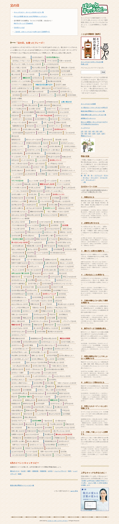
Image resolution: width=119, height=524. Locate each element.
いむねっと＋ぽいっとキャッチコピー (57, 520)
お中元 (50, 471)
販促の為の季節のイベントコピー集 (22, 485)
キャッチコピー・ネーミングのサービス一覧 (29, 12)
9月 (90, 133)
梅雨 (28, 471)
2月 (86, 131)
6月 (101, 131)
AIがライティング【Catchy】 (23, 23)
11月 (98, 133)
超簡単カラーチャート (88, 118)
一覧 (84, 182)
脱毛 (69, 471)
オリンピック (90, 180)
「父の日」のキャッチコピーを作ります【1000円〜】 (32, 32)
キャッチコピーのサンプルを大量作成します (95, 62)
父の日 (23, 471)
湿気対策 (35, 471)
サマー (106, 175)
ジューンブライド (60, 471)
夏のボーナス (14, 471)
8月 (86, 133)
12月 (103, 133)
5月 (97, 131)
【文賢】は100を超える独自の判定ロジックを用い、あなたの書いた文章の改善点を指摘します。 (95, 483)
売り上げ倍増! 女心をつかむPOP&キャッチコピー (30, 16)
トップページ (85, 128)
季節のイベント (86, 136)
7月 (82, 133)
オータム (86, 177)
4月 (93, 131)
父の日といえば (19, 27)
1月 (82, 131)
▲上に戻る (74, 491)
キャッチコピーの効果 (88, 104)
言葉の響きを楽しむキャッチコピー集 (93, 115)
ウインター (94, 177)
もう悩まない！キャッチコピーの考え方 (94, 107)
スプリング (98, 175)
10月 (93, 133)
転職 (19, 474)
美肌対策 (43, 471)
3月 (90, 131)
